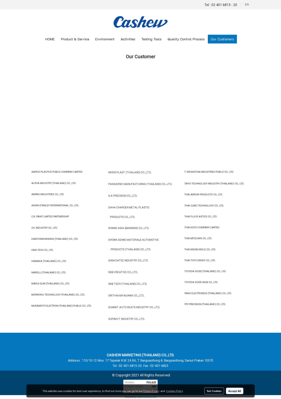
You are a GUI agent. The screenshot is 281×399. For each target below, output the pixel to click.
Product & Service (75, 39)
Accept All (234, 391)
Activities (128, 39)
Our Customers (222, 39)
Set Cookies (214, 391)
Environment (105, 39)
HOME (50, 39)
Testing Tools (151, 39)
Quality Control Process (186, 39)
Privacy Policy (151, 391)
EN (245, 4)
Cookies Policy (174, 391)
